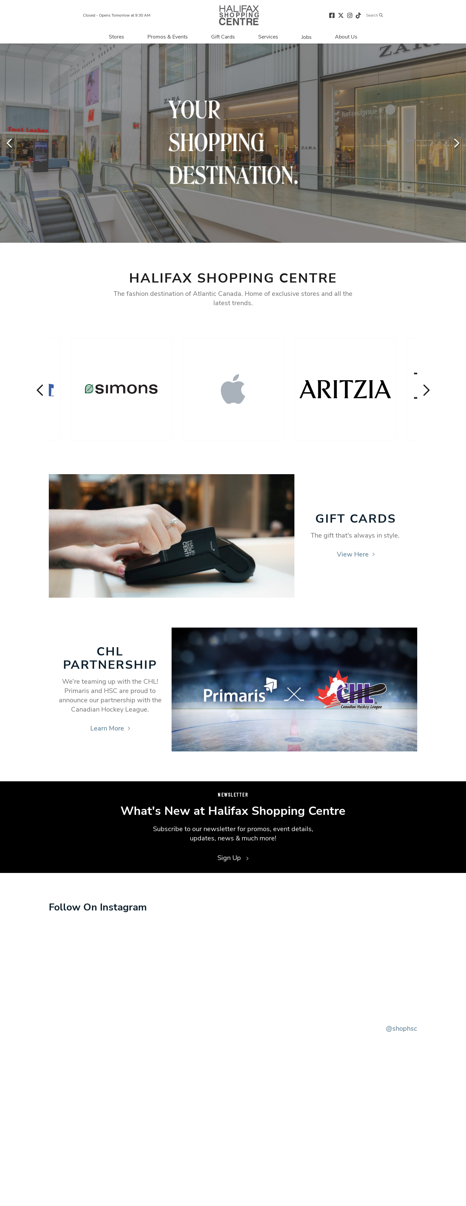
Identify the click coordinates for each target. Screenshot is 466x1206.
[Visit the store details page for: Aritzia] (345, 389)
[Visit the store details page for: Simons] (121, 389)
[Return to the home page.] (239, 15)
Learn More (110, 728)
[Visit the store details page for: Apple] (233, 389)
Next (456, 143)
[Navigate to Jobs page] (306, 37)
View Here (356, 554)
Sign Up (233, 857)
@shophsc (401, 1028)
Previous (10, 143)
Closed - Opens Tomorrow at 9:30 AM (116, 15)
